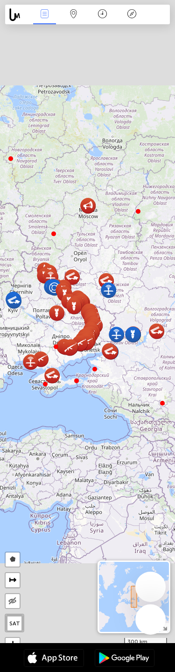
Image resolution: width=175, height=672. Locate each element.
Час (102, 15)
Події (44, 15)
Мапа (73, 15)
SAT (14, 623)
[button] (76, 380)
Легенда (131, 15)
